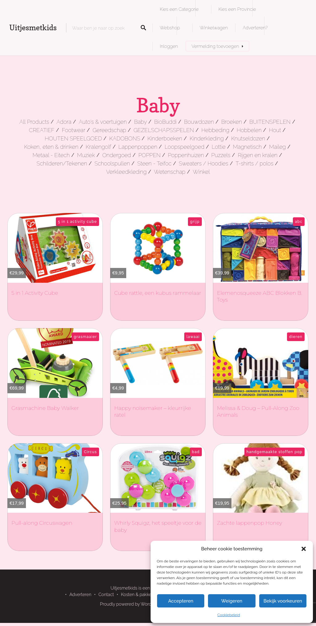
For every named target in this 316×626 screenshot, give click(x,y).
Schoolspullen (112, 163)
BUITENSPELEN (270, 122)
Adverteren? (255, 27)
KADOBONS (124, 138)
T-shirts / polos (254, 163)
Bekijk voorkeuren (283, 601)
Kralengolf (98, 147)
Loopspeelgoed (184, 147)
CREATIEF (42, 130)
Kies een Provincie (237, 9)
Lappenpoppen (137, 147)
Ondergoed (116, 155)
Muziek (86, 155)
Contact (106, 594)
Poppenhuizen (186, 155)
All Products (34, 122)
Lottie (219, 147)
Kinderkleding (206, 138)
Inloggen (169, 46)
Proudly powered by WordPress (131, 604)
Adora (63, 122)
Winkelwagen (214, 27)
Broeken (231, 122)
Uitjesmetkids (33, 27)
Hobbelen (249, 130)
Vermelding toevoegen (215, 46)
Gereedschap (109, 130)
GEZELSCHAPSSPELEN (164, 130)
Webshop (170, 27)
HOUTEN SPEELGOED (73, 138)
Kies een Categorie (179, 9)
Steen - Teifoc (154, 163)
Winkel (201, 172)
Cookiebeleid (228, 615)
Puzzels (221, 155)
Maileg (277, 147)
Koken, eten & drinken (51, 147)
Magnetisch (247, 147)
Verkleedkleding (126, 172)
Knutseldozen (248, 138)
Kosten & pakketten (140, 594)
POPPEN (149, 155)
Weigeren (231, 601)
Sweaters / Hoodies (203, 163)
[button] (304, 549)
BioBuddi (165, 122)
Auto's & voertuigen (103, 122)
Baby (140, 122)
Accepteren (180, 601)
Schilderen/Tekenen (61, 163)
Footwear (73, 130)
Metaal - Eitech (51, 155)
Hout (275, 130)
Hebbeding (216, 130)
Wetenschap (169, 172)
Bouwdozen (199, 122)
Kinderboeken (165, 138)
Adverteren (80, 594)
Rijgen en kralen (257, 155)
